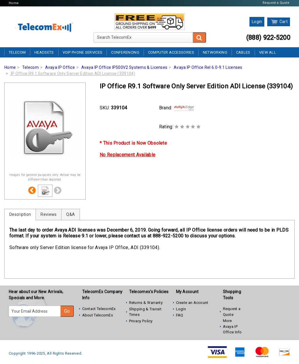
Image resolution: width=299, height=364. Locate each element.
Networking (215, 52)
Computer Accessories (171, 52)
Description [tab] (20, 214)
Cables (243, 52)
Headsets (44, 52)
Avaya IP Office (60, 67)
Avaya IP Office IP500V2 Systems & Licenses (124, 67)
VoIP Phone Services (83, 52)
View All (267, 52)
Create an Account (192, 302)
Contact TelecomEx (99, 309)
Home (14, 3)
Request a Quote (276, 3)
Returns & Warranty (146, 302)
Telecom (17, 52)
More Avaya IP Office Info (232, 326)
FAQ (179, 315)
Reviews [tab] (49, 214)
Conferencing (125, 52)
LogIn (181, 309)
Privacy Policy (141, 321)
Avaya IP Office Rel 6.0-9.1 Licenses (208, 67)
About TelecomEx (97, 315)
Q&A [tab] (70, 214)
